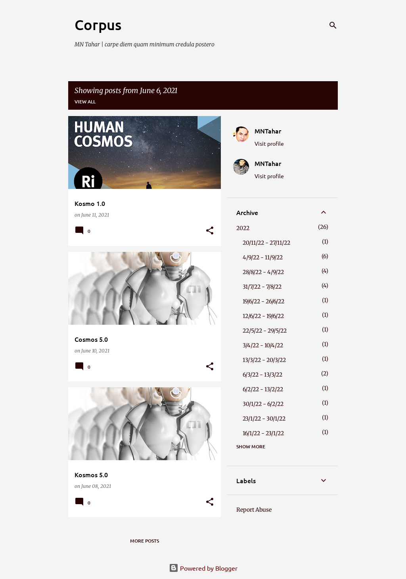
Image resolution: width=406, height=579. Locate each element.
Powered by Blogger (203, 568)
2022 (242, 228)
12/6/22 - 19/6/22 (263, 316)
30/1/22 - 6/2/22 (263, 404)
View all (85, 101)
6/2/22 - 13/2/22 (263, 389)
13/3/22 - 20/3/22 (264, 360)
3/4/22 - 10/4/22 (263, 345)
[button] (209, 231)
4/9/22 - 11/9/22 (263, 257)
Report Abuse (254, 509)
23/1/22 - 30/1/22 (264, 418)
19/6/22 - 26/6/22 (263, 301)
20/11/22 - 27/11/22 (266, 242)
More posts (144, 540)
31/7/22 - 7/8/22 (262, 286)
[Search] (333, 25)
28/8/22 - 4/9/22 (263, 272)
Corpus (98, 24)
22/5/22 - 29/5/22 (265, 330)
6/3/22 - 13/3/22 (262, 374)
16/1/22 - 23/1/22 (263, 433)
